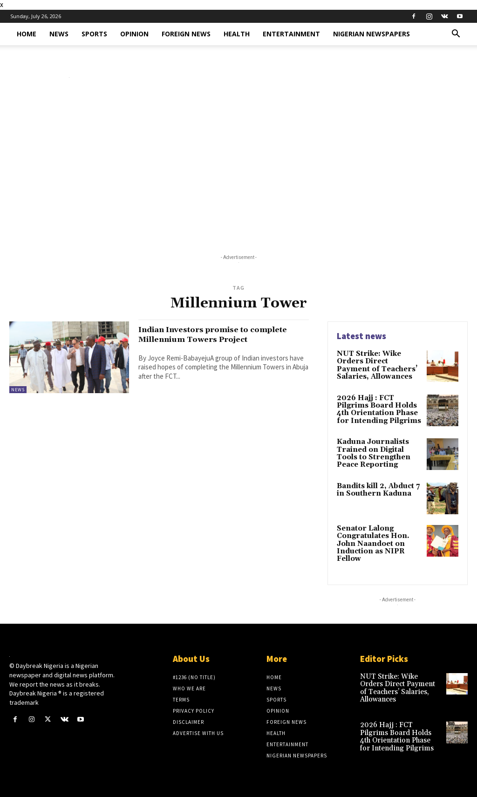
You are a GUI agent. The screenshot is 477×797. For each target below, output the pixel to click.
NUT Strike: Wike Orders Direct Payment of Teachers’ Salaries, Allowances (377, 365)
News (58, 33)
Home (26, 33)
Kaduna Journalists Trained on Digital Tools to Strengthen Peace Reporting (371, 450)
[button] (455, 34)
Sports (94, 33)
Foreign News (186, 33)
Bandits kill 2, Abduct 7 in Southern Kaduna (376, 486)
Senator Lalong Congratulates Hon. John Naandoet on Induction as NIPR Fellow (371, 540)
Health (237, 33)
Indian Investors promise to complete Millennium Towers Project (208, 339)
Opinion (134, 33)
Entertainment (291, 33)
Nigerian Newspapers (371, 33)
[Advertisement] (238, 168)
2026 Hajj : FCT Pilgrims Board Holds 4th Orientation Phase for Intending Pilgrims (379, 407)
